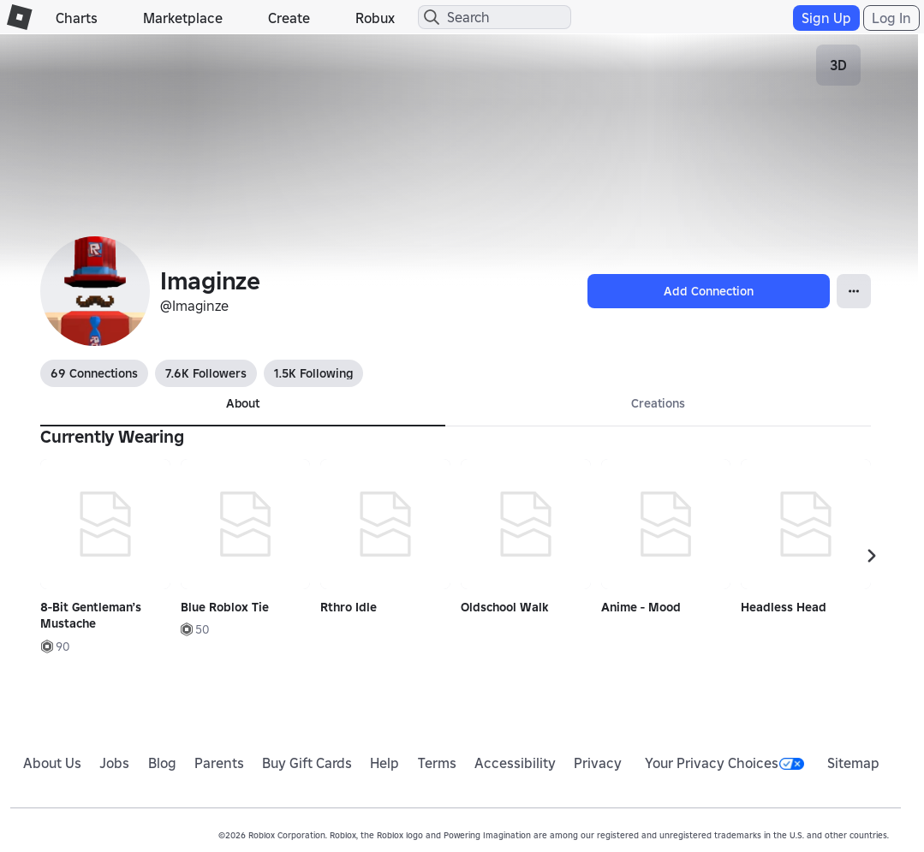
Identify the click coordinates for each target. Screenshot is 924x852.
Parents (219, 763)
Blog (162, 763)
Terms (437, 763)
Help (384, 763)
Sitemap (853, 763)
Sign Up (826, 18)
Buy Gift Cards (307, 763)
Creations (658, 403)
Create (289, 18)
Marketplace (183, 18)
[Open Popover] (854, 291)
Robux (375, 18)
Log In (891, 18)
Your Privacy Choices (724, 763)
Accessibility (515, 763)
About (242, 403)
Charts (77, 18)
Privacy (598, 763)
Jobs (114, 763)
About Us (52, 763)
